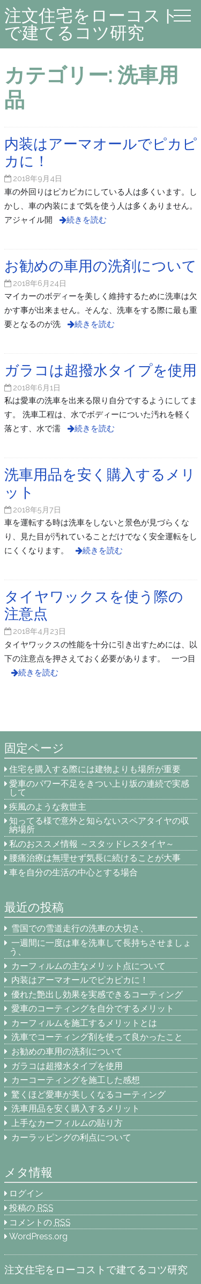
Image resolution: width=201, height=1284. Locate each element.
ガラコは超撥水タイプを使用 (67, 1066)
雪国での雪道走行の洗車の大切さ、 (79, 928)
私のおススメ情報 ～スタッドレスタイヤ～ (91, 844)
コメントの (40, 1222)
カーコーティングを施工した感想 (75, 1080)
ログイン (26, 1193)
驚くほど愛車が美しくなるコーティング (88, 1094)
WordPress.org (38, 1236)
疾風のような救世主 (47, 807)
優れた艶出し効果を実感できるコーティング (97, 994)
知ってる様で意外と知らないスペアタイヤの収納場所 (99, 825)
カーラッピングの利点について (71, 1137)
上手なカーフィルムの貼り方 (67, 1123)
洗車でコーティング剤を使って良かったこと (97, 1037)
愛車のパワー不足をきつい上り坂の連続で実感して (99, 788)
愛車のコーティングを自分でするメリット (92, 1008)
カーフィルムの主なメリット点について (88, 966)
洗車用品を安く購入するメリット (75, 1108)
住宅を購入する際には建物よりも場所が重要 (95, 769)
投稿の (31, 1208)
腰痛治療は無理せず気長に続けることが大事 (95, 858)
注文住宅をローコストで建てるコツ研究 (91, 23)
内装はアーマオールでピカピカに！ (79, 980)
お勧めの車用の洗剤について (67, 1051)
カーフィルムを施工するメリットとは (84, 1023)
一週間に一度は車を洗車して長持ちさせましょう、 (100, 947)
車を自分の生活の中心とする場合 (73, 872)
